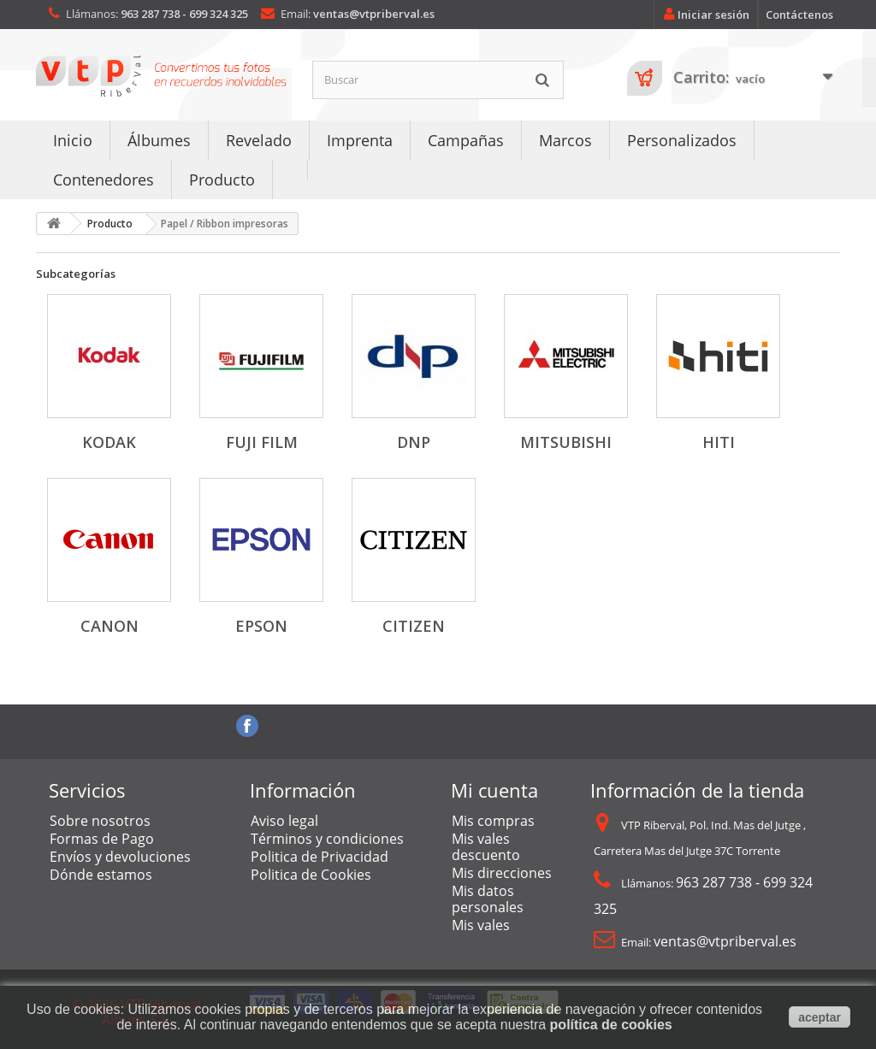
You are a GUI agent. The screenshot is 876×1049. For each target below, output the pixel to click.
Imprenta (360, 140)
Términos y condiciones (327, 838)
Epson (261, 626)
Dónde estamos (101, 874)
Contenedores (103, 179)
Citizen (413, 626)
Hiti (718, 442)
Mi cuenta (494, 790)
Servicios (87, 790)
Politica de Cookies (311, 874)
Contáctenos (799, 14)
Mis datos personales (488, 898)
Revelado (259, 140)
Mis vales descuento (486, 846)
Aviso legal (284, 820)
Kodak (109, 442)
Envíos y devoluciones (120, 856)
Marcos (565, 140)
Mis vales (481, 925)
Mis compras (493, 820)
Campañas (466, 140)
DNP (413, 442)
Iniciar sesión (703, 14)
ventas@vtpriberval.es (374, 13)
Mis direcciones (502, 872)
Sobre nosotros (100, 820)
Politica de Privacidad (319, 856)
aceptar (819, 1017)
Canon (109, 626)
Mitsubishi (566, 442)
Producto (222, 179)
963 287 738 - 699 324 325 (184, 13)
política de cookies (611, 1024)
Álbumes (159, 140)
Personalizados (682, 140)
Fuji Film (262, 442)
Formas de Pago (102, 838)
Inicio (72, 140)
